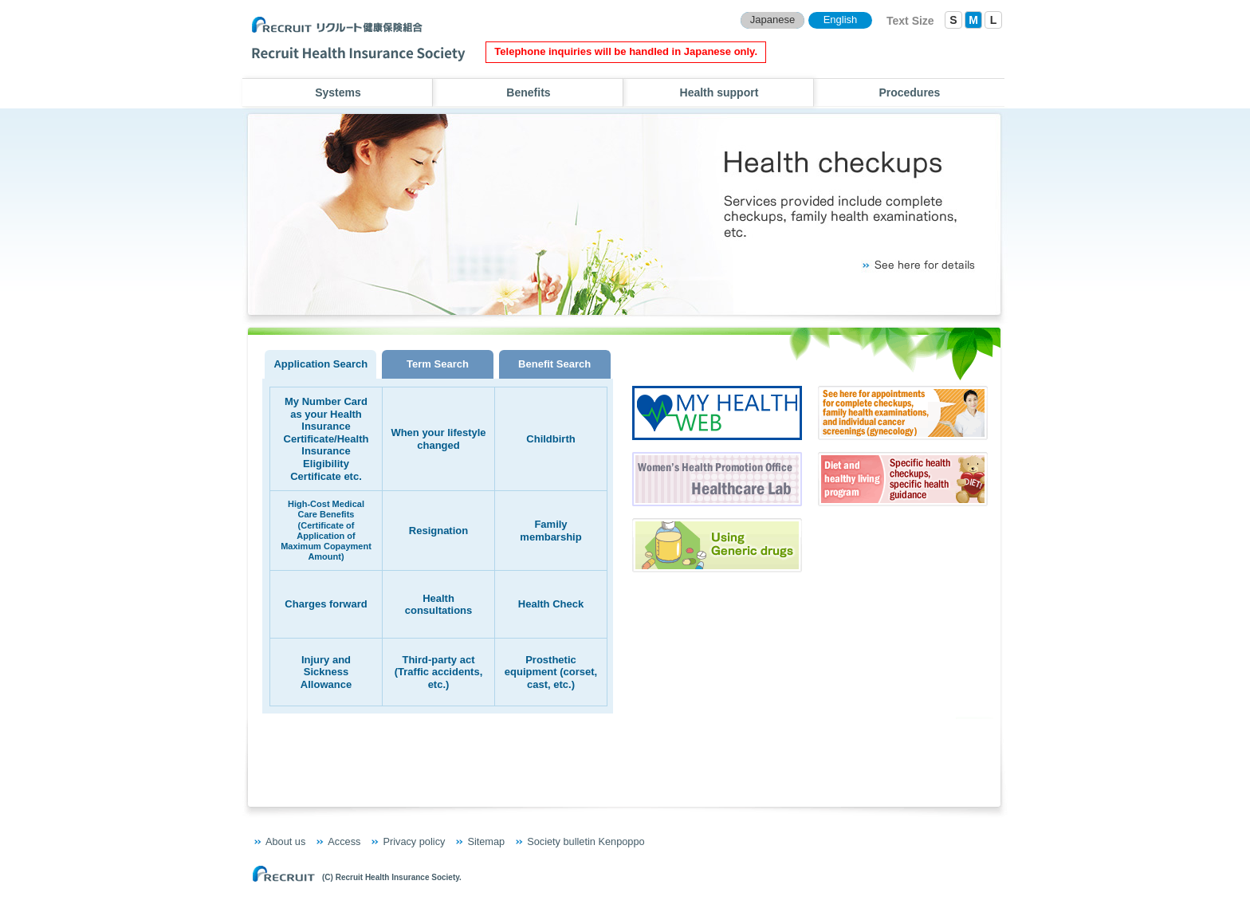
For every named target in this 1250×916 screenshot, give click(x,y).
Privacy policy (414, 841)
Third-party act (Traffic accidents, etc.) (439, 672)
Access (344, 841)
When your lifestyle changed (438, 439)
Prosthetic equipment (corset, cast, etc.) (551, 672)
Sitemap (486, 841)
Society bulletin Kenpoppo (585, 841)
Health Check (551, 604)
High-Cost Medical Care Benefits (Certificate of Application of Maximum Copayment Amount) (326, 530)
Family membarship (550, 530)
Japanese (772, 20)
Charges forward (326, 604)
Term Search (438, 364)
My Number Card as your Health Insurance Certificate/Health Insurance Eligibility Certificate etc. (326, 438)
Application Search (320, 364)
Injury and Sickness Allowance (326, 672)
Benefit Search (554, 364)
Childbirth (550, 439)
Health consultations (439, 604)
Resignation (438, 531)
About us (285, 841)
